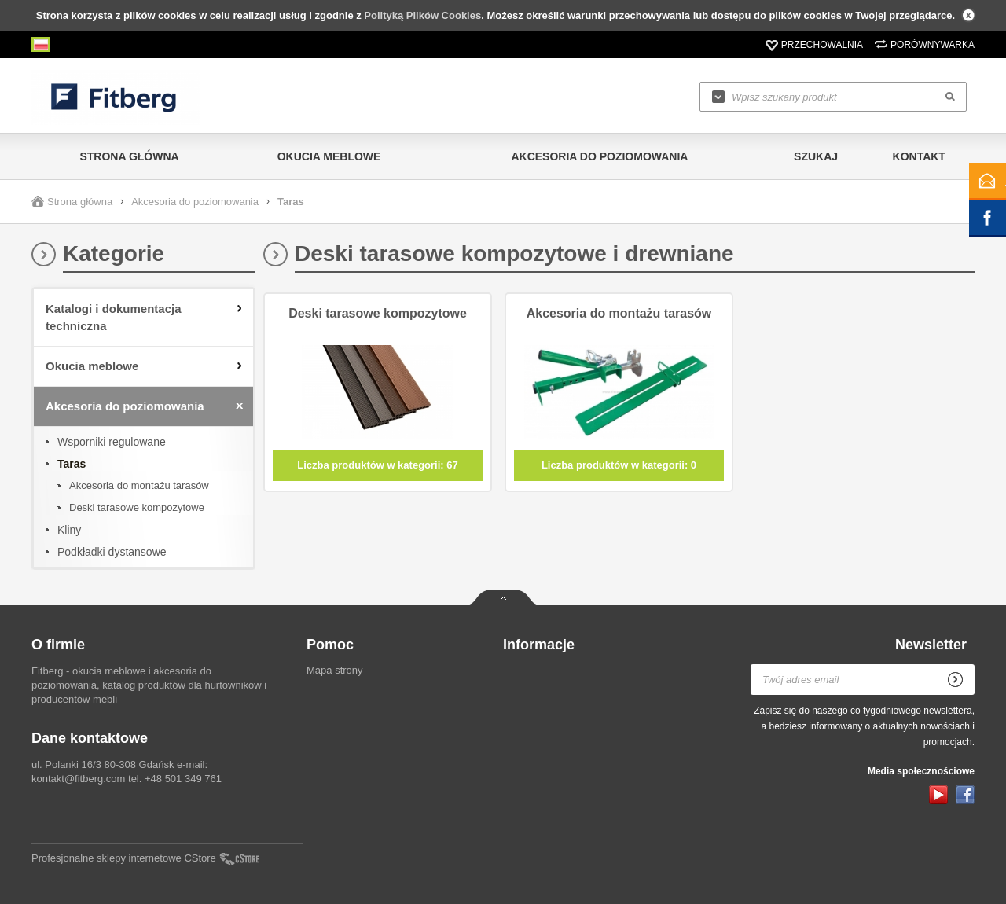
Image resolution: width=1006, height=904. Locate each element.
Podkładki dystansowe (112, 552)
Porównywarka (932, 44)
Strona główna (128, 156)
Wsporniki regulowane (111, 441)
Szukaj (816, 156)
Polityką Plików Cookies (422, 15)
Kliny (69, 530)
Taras (71, 464)
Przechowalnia (822, 44)
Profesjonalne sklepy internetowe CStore (123, 858)
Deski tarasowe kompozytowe (136, 507)
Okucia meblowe (329, 156)
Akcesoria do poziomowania (599, 156)
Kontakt (919, 156)
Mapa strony (335, 670)
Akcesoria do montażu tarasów (139, 485)
